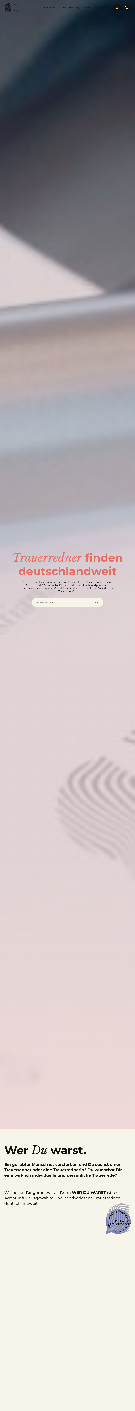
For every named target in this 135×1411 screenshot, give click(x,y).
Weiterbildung (72, 19)
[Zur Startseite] (15, 19)
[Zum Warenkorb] (127, 19)
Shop (88, 19)
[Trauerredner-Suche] (67, 602)
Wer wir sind (101, 19)
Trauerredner (50, 19)
